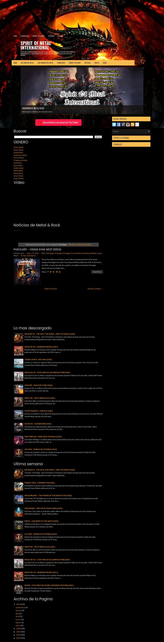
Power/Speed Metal (88, 253)
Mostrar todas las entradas (79, 244)
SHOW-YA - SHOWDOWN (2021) (37, 424)
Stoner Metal (18, 178)
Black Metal (18, 165)
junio (18, 613)
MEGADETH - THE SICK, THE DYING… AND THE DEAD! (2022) (49, 334)
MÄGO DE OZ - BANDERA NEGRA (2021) (41, 347)
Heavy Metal (18, 150)
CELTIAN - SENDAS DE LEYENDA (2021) (40, 449)
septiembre (20, 607)
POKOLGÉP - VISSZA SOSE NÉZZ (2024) (37, 249)
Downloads (25, 36)
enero (18, 625)
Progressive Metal (20, 160)
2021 (18, 638)
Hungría (59, 253)
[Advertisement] (62, 16)
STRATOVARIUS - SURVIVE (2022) (38, 411)
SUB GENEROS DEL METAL (45, 63)
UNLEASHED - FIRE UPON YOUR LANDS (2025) (43, 508)
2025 (18, 604)
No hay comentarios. (28, 256)
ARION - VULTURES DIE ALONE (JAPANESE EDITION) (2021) (49, 585)
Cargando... (18, 230)
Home (15, 36)
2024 (43, 253)
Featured (51, 36)
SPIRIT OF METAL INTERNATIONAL (36, 45)
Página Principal (51, 289)
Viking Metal (18, 173)
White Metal (18, 171)
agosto (18, 610)
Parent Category (38, 36)
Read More (97, 272)
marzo (18, 619)
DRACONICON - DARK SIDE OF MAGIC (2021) (43, 437)
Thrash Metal (19, 158)
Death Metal (18, 153)
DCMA (104, 63)
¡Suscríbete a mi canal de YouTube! (58, 122)
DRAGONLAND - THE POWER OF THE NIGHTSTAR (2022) (48, 496)
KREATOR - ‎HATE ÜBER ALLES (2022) (39, 398)
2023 (18, 632)
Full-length (50, 253)
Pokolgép (66, 253)
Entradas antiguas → (95, 289)
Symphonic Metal (20, 155)
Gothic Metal (18, 168)
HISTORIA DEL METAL (27, 63)
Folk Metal (17, 163)
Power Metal (18, 147)
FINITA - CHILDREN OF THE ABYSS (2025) (41, 521)
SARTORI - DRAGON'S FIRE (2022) (38, 385)
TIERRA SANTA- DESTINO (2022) (38, 360)
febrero (19, 623)
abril (17, 616)
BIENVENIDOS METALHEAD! (33, 108)
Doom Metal (18, 176)
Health (60, 36)
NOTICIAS (88, 63)
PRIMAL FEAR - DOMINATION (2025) (39, 483)
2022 (18, 635)
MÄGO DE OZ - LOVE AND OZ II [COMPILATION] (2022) (47, 372)
